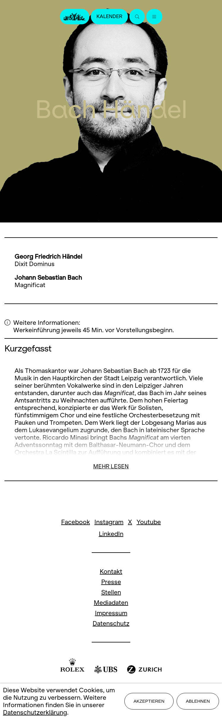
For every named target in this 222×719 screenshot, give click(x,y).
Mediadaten (111, 602)
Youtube (149, 521)
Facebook (75, 521)
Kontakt (111, 571)
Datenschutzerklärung (35, 712)
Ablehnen (198, 701)
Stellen (111, 592)
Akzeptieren (149, 701)
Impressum (111, 613)
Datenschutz (111, 623)
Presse (111, 581)
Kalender (109, 16)
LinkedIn (111, 533)
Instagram (108, 521)
